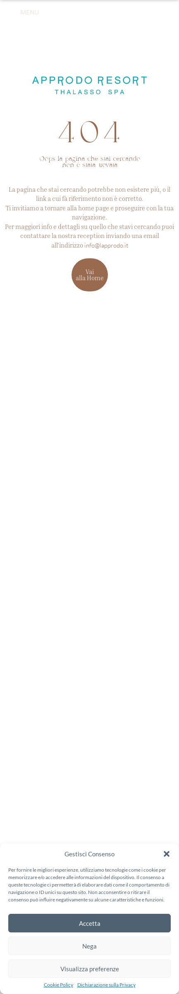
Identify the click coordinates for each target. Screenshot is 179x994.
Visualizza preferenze (89, 969)
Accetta (89, 923)
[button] (166, 854)
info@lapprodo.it (106, 245)
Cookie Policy (58, 985)
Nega (89, 946)
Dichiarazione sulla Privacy (106, 985)
